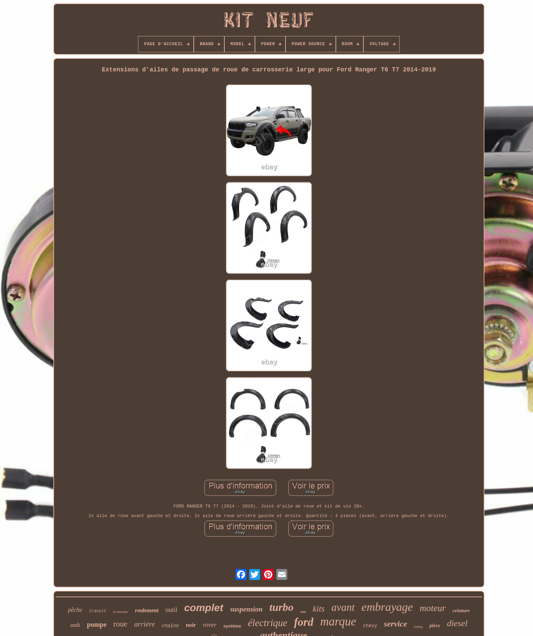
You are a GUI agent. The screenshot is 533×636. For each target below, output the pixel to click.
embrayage (387, 607)
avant (343, 607)
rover (210, 624)
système (232, 626)
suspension (246, 609)
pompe (97, 624)
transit (97, 611)
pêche (75, 609)
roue (120, 624)
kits (319, 608)
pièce (434, 625)
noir (191, 625)
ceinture (461, 610)
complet (203, 607)
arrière (144, 624)
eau (303, 611)
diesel (457, 623)
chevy (370, 626)
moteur (433, 608)
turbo (281, 607)
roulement (147, 610)
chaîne (170, 626)
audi (75, 625)
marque (338, 621)
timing (418, 627)
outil (171, 609)
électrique (267, 622)
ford (303, 622)
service (395, 623)
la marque (120, 611)
